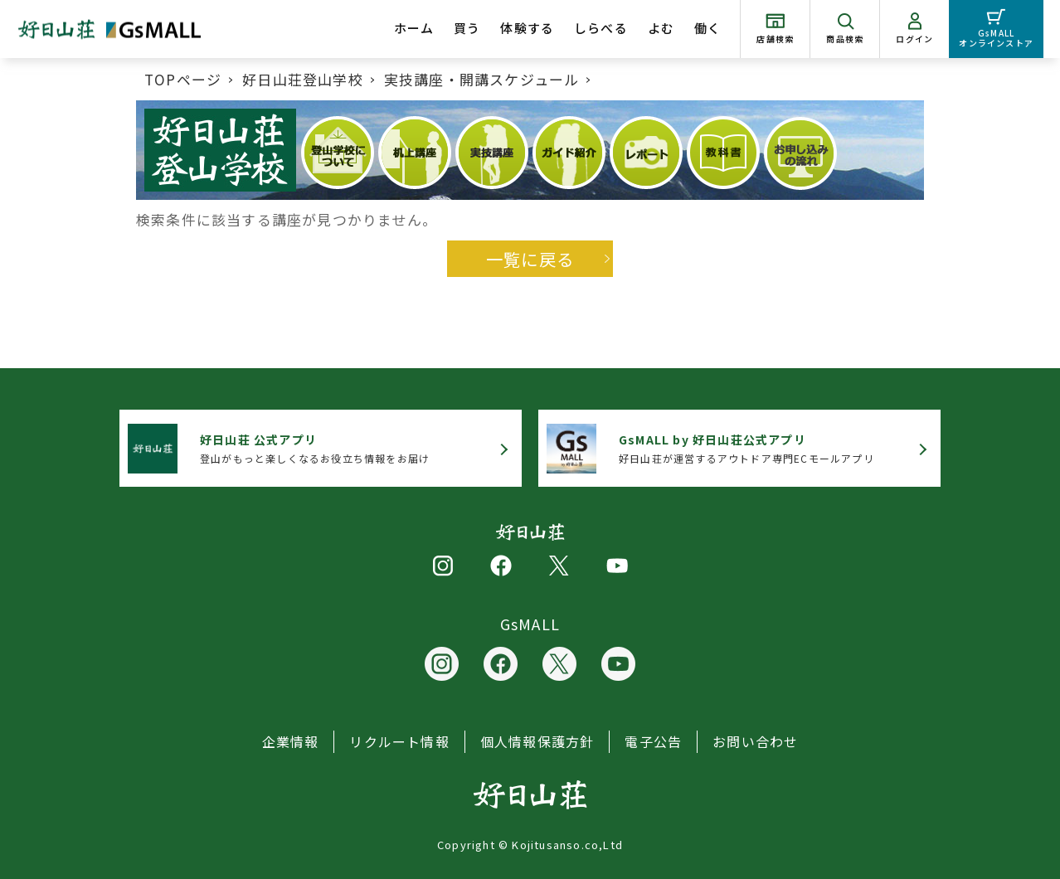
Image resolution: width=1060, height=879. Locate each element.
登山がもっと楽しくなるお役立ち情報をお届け (315, 448)
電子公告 (653, 741)
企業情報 (290, 741)
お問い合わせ (755, 741)
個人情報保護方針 (537, 741)
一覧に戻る (530, 258)
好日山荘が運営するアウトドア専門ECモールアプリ (746, 448)
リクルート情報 (399, 741)
